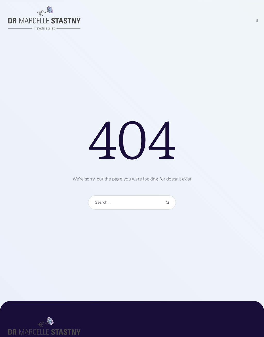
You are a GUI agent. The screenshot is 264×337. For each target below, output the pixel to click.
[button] (249, 313)
